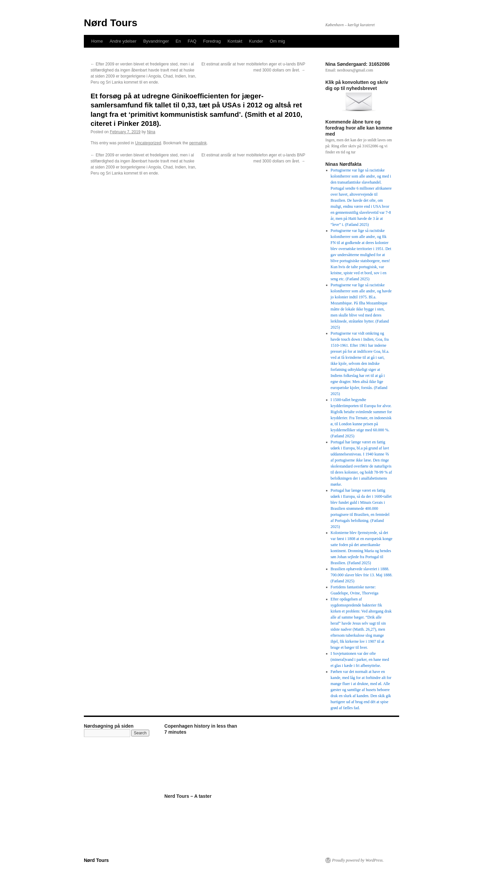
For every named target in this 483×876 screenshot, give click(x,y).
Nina (151, 132)
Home (97, 41)
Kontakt (234, 41)
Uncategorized (148, 143)
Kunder (256, 41)
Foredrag (212, 41)
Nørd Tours (110, 22)
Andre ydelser (123, 41)
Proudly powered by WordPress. (358, 860)
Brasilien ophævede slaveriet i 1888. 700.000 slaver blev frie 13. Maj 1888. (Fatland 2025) (361, 575)
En (178, 41)
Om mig (277, 41)
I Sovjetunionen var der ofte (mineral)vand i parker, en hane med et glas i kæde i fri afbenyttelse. (360, 659)
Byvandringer (156, 41)
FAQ (191, 41)
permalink (198, 143)
